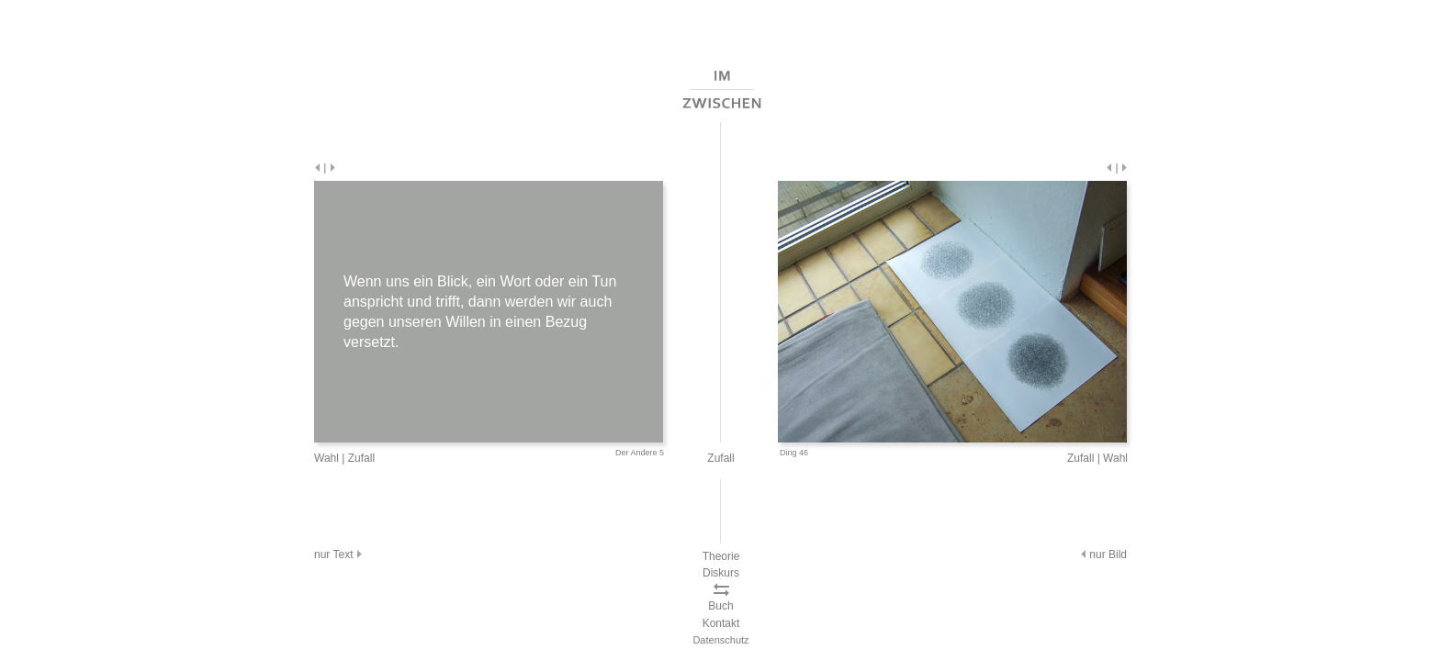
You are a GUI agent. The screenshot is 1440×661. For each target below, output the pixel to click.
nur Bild (1102, 554)
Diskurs (721, 572)
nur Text (339, 554)
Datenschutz (720, 639)
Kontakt (721, 623)
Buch (720, 605)
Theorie (721, 556)
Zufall (361, 458)
